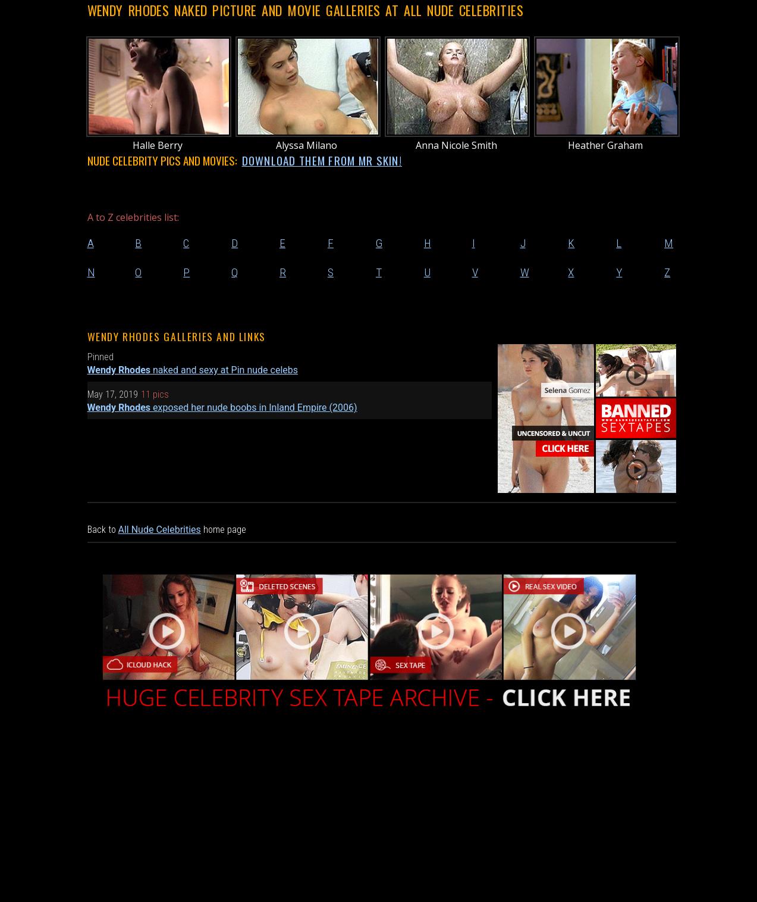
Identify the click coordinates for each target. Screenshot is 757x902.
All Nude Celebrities (159, 529)
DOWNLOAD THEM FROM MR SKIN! (322, 160)
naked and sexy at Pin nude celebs (193, 370)
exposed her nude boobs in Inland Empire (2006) (222, 407)
